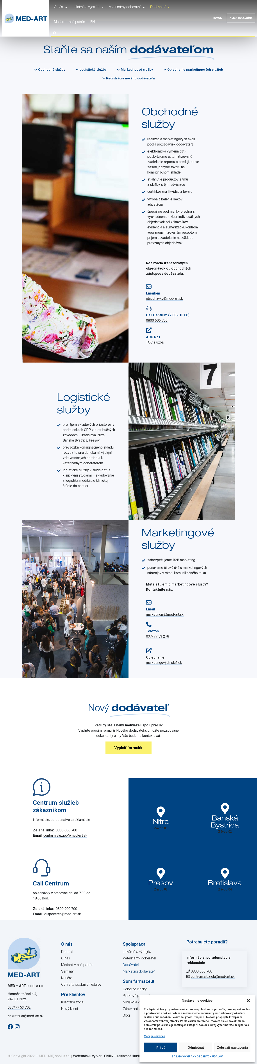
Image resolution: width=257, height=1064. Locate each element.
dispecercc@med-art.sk (62, 914)
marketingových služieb (164, 663)
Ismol (217, 18)
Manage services (154, 1036)
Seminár (67, 971)
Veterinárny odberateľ (127, 7)
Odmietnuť (196, 1048)
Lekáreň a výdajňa (88, 7)
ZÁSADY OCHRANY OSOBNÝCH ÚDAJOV (197, 1056)
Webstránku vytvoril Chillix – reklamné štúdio (107, 1056)
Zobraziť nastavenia (232, 1048)
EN (92, 22)
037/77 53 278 (157, 636)
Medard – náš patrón (69, 22)
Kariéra (66, 978)
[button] (248, 1000)
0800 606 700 (157, 320)
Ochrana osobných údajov (81, 984)
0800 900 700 (66, 909)
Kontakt (67, 952)
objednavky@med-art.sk (164, 298)
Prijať (160, 1048)
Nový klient (69, 1009)
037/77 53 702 (19, 1007)
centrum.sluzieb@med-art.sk (65, 835)
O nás (60, 7)
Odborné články (135, 989)
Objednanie (155, 657)
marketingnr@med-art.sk (165, 614)
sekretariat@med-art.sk (26, 1016)
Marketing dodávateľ (139, 971)
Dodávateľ (160, 7)
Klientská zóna (241, 18)
